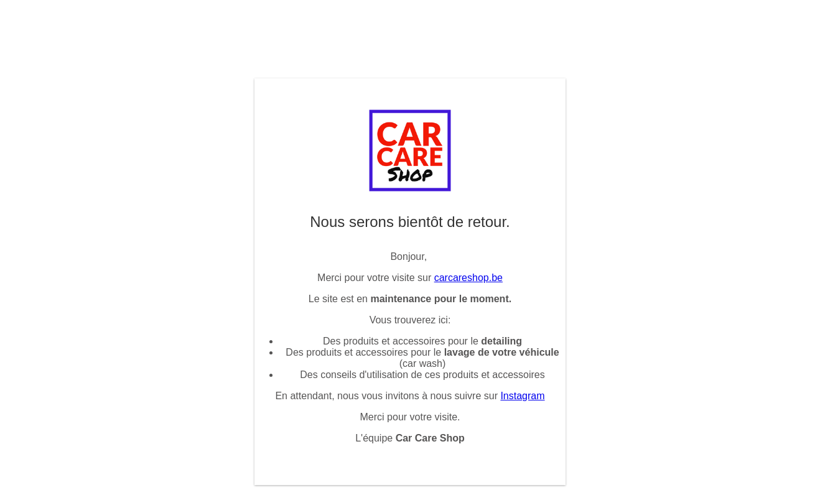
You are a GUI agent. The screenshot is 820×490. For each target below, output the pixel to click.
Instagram (522, 396)
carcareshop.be (468, 277)
